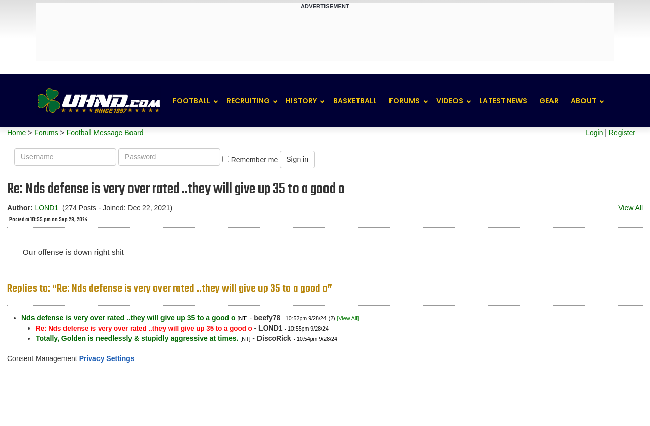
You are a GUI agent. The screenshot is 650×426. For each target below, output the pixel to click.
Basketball (355, 100)
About (583, 100)
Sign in (297, 159)
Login (594, 132)
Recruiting (248, 100)
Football (191, 100)
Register (622, 132)
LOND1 (46, 208)
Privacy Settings (107, 358)
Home (16, 132)
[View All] (348, 318)
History (301, 100)
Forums (404, 100)
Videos (449, 100)
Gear (549, 100)
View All (630, 208)
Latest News (503, 100)
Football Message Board (105, 132)
